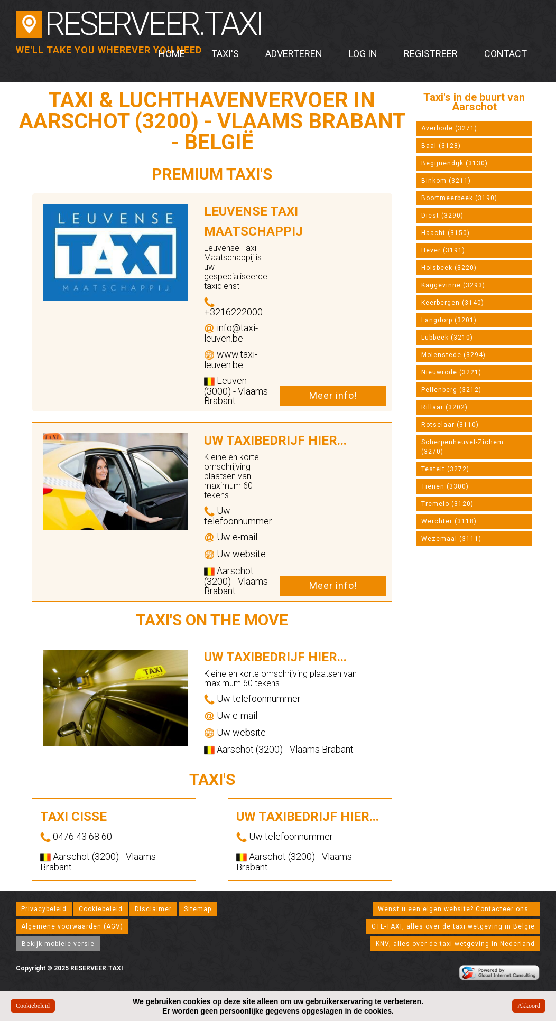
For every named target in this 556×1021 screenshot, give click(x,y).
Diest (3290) (442, 215)
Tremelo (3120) (447, 504)
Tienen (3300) (445, 486)
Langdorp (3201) (449, 320)
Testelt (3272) (445, 469)
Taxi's (225, 53)
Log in (363, 53)
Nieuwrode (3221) (451, 372)
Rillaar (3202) (444, 407)
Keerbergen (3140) (452, 302)
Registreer (431, 53)
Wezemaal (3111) (451, 538)
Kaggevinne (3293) (453, 285)
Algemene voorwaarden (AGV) (72, 926)
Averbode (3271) (449, 128)
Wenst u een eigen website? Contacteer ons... (456, 909)
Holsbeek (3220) (449, 267)
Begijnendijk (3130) (454, 163)
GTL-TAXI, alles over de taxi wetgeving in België (453, 926)
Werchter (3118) (449, 521)
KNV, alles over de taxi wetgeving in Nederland (455, 944)
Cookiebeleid (101, 909)
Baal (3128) (441, 145)
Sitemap (197, 909)
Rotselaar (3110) (450, 424)
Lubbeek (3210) (447, 337)
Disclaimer (153, 909)
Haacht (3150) (445, 233)
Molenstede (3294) (453, 355)
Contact (505, 53)
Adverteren (293, 53)
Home (172, 53)
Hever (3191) (443, 250)
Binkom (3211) (446, 180)
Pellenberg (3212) (451, 390)
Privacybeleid (44, 909)
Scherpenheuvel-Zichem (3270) (462, 446)
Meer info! (333, 395)
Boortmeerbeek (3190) (459, 198)
